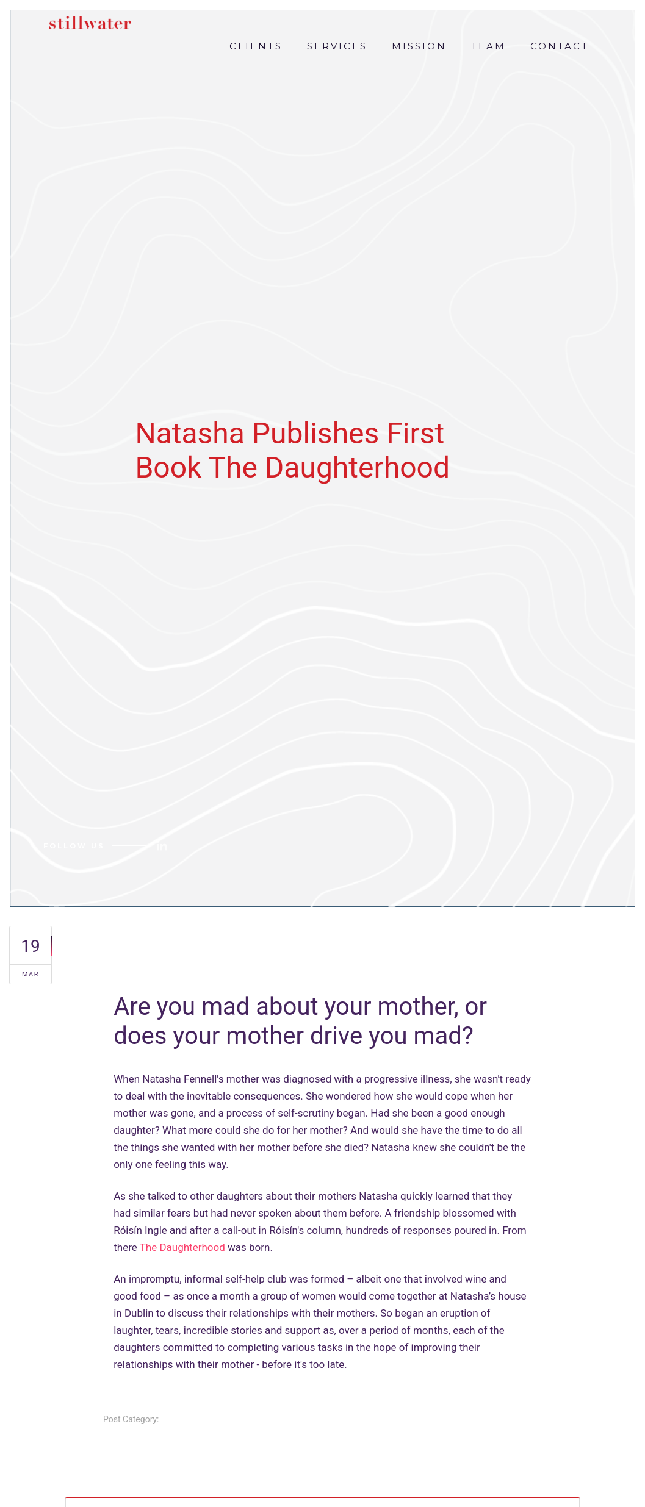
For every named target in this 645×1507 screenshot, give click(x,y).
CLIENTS (256, 46)
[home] (87, 19)
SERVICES (337, 46)
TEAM (488, 46)
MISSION (419, 46)
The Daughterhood (182, 1247)
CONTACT (559, 46)
